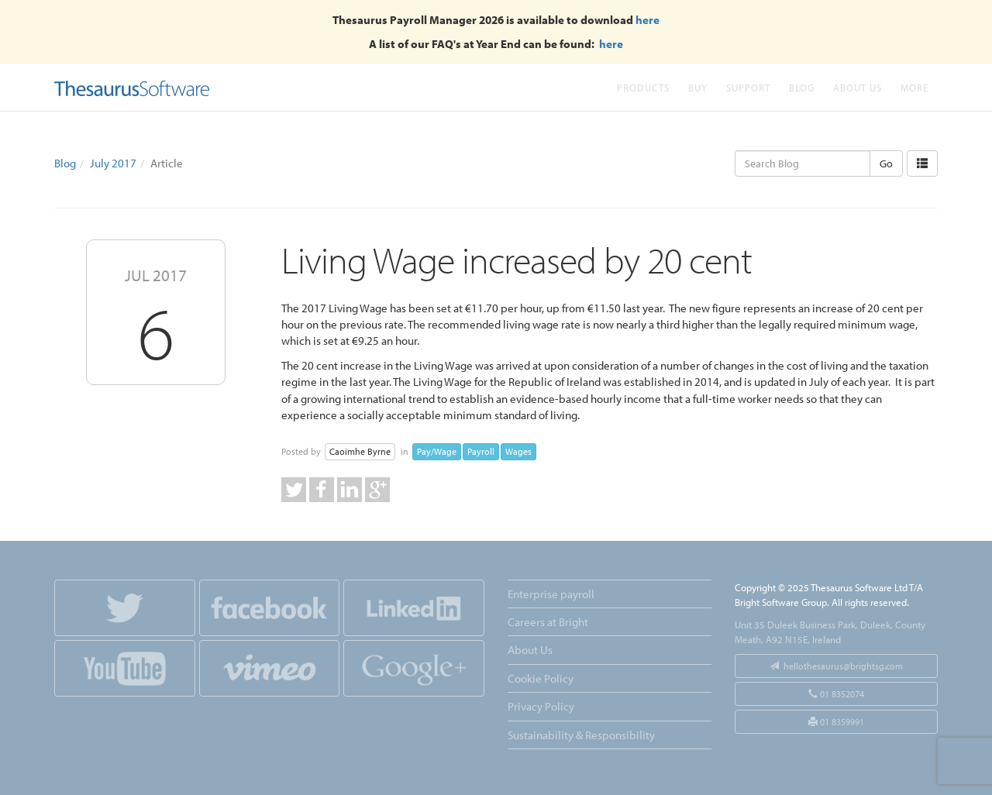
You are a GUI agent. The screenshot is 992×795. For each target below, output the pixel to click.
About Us (857, 87)
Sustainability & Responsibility (581, 735)
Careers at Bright (548, 621)
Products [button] (643, 87)
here (648, 19)
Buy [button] (698, 87)
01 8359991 (836, 722)
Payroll (480, 451)
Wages (518, 451)
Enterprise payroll (551, 594)
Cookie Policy (541, 678)
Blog (802, 87)
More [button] (914, 87)
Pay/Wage (436, 451)
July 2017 (113, 163)
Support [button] (748, 87)
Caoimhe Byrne (360, 451)
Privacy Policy (541, 706)
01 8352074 (836, 694)
